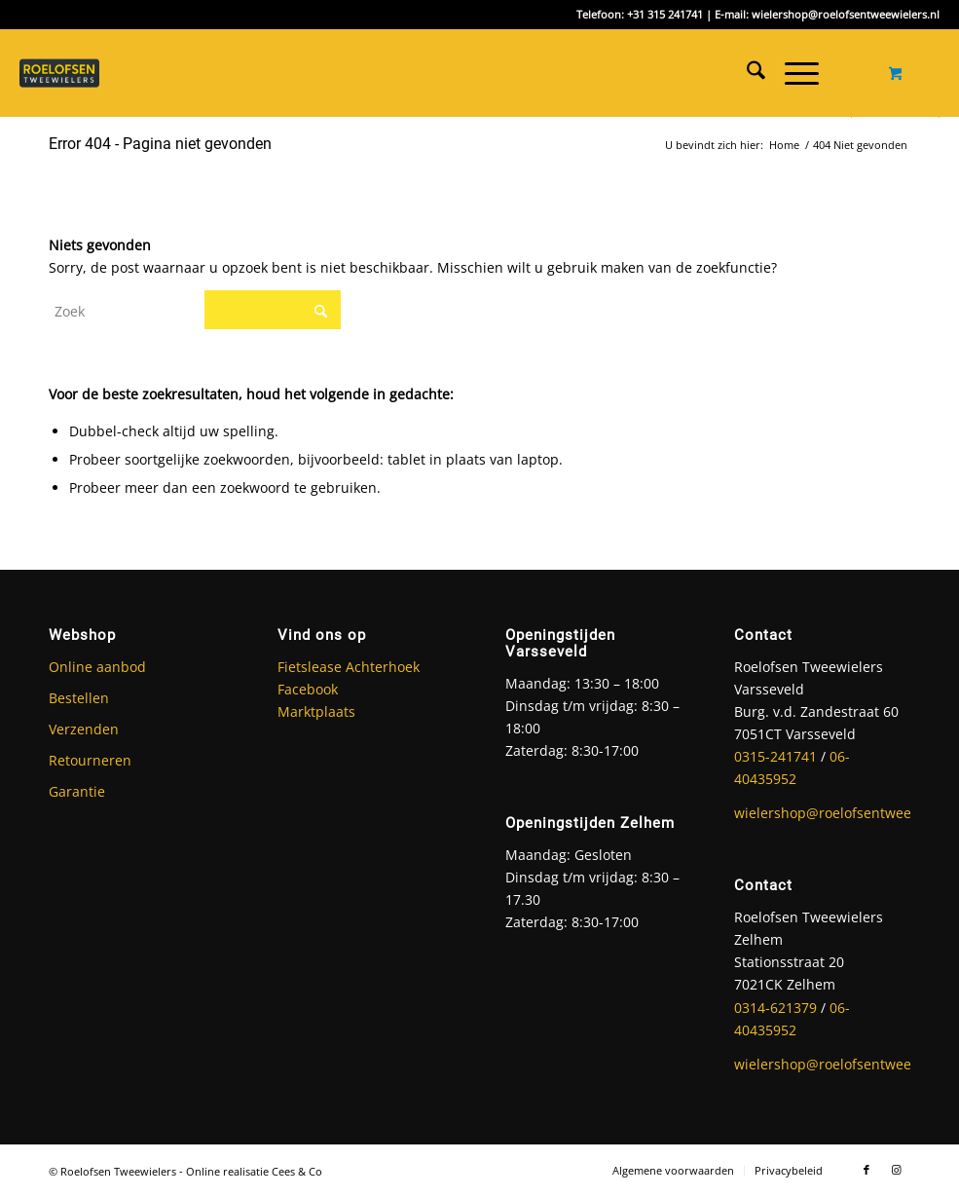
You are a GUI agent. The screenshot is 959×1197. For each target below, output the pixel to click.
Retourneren (90, 760)
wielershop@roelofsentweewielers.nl (846, 14)
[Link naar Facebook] (866, 1169)
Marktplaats (316, 711)
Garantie (77, 791)
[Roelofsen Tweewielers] (68, 73)
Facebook (307, 689)
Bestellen (79, 698)
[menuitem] (746, 73)
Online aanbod (97, 666)
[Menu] (792, 73)
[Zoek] (746, 73)
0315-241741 (775, 756)
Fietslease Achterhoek (348, 666)
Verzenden (84, 729)
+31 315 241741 (665, 14)
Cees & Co (297, 1171)
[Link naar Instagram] (895, 1169)
